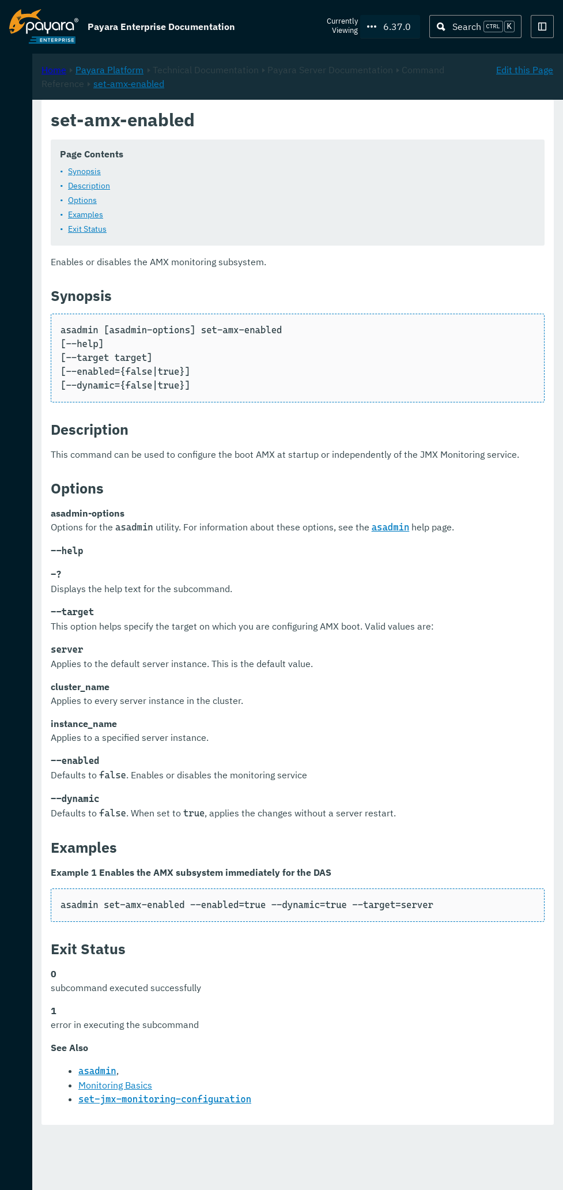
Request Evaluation (65, 1169)
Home (206, 121)
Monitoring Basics (268, 1141)
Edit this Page (524, 121)
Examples (238, 214)
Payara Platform (262, 121)
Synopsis (237, 171)
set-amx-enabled (399, 135)
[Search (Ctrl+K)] (475, 26)
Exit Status (240, 229)
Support (150, 1169)
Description (242, 185)
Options (235, 200)
